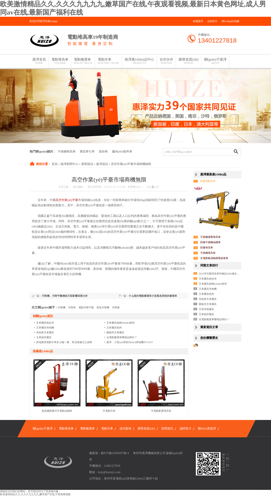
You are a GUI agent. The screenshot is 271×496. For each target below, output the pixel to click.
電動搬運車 (83, 61)
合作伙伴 (166, 61)
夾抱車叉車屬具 (45, 332)
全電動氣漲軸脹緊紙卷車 (214, 258)
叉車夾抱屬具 (206, 309)
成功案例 (125, 428)
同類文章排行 (209, 265)
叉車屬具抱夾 (114, 327)
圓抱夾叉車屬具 (115, 332)
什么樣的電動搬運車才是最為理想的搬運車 (153, 295)
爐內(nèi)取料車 (122, 151)
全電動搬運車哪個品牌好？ (214, 319)
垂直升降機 (103, 307)
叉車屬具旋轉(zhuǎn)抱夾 (120, 322)
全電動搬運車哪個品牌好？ (121, 337)
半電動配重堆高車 (161, 410)
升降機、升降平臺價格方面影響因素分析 (65, 295)
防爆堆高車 (206, 247)
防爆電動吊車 (208, 181)
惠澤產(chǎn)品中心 (139, 61)
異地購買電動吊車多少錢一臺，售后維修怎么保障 (64, 342)
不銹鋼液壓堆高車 (210, 237)
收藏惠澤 (198, 21)
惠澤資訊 (102, 164)
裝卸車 (103, 151)
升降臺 (116, 307)
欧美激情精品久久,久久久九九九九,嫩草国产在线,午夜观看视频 (35, 494)
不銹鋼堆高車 (67, 151)
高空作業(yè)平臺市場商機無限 (131, 164)
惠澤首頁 (39, 61)
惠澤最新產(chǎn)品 (213, 174)
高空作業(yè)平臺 (66, 200)
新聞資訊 (87, 164)
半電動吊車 (109, 410)
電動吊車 (108, 61)
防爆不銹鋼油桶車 (210, 242)
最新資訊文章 (209, 327)
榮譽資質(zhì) (189, 61)
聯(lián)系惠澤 (207, 428)
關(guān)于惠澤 (215, 61)
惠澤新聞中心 (69, 164)
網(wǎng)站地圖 (230, 21)
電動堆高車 (59, 61)
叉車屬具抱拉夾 (45, 322)
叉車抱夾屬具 (43, 337)
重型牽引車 (87, 151)
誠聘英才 (185, 428)
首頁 (55, 164)
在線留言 (212, 21)
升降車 (72, 307)
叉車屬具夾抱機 (45, 327)
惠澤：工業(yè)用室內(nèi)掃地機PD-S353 (129, 342)
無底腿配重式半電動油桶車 (57, 410)
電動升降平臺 (86, 307)
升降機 (61, 307)
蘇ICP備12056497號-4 (115, 453)
